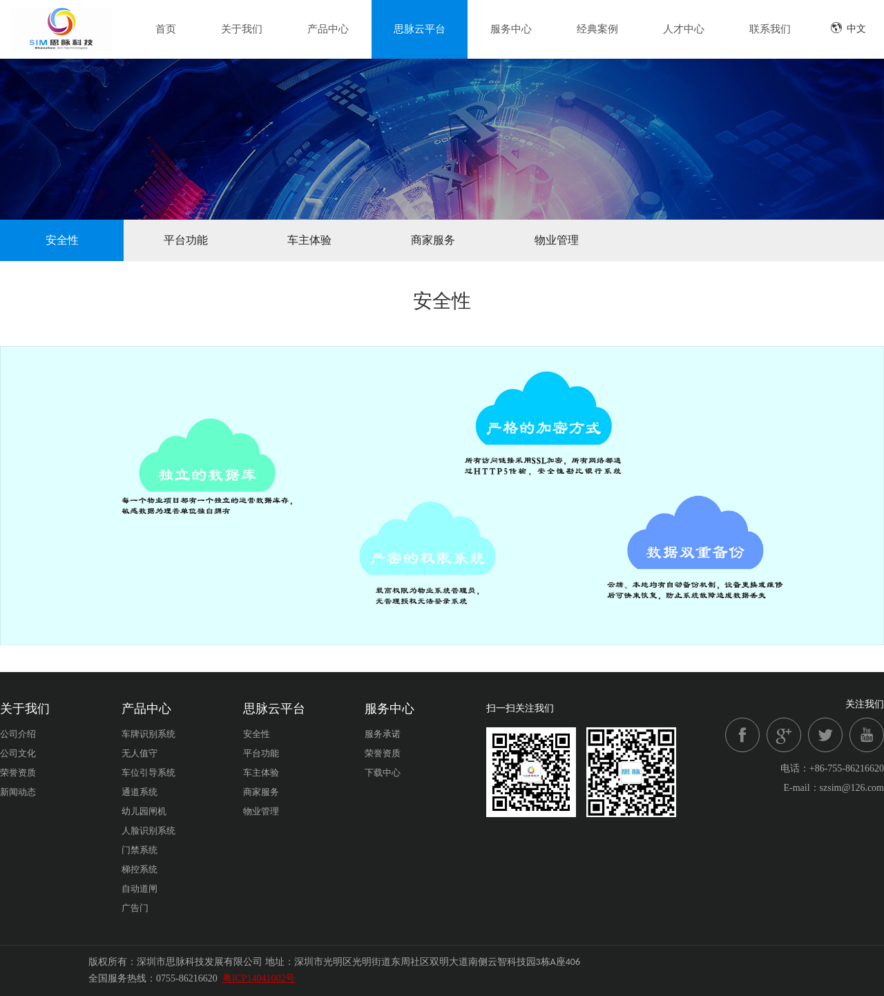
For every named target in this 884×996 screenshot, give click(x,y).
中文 (848, 28)
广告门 (135, 908)
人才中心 (683, 29)
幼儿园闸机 (144, 811)
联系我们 (770, 29)
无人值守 (139, 753)
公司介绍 (18, 734)
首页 (165, 29)
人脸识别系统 (148, 830)
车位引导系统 (148, 772)
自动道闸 (139, 888)
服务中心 (511, 29)
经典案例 (597, 29)
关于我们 (241, 29)
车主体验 (309, 240)
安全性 (62, 240)
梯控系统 (139, 869)
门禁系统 (139, 850)
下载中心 (383, 772)
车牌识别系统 (148, 734)
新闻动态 (18, 792)
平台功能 (186, 240)
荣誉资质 (18, 772)
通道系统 (139, 792)
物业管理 (557, 240)
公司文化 (18, 753)
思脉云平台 (419, 29)
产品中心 (328, 29)
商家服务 (433, 240)
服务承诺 (383, 734)
